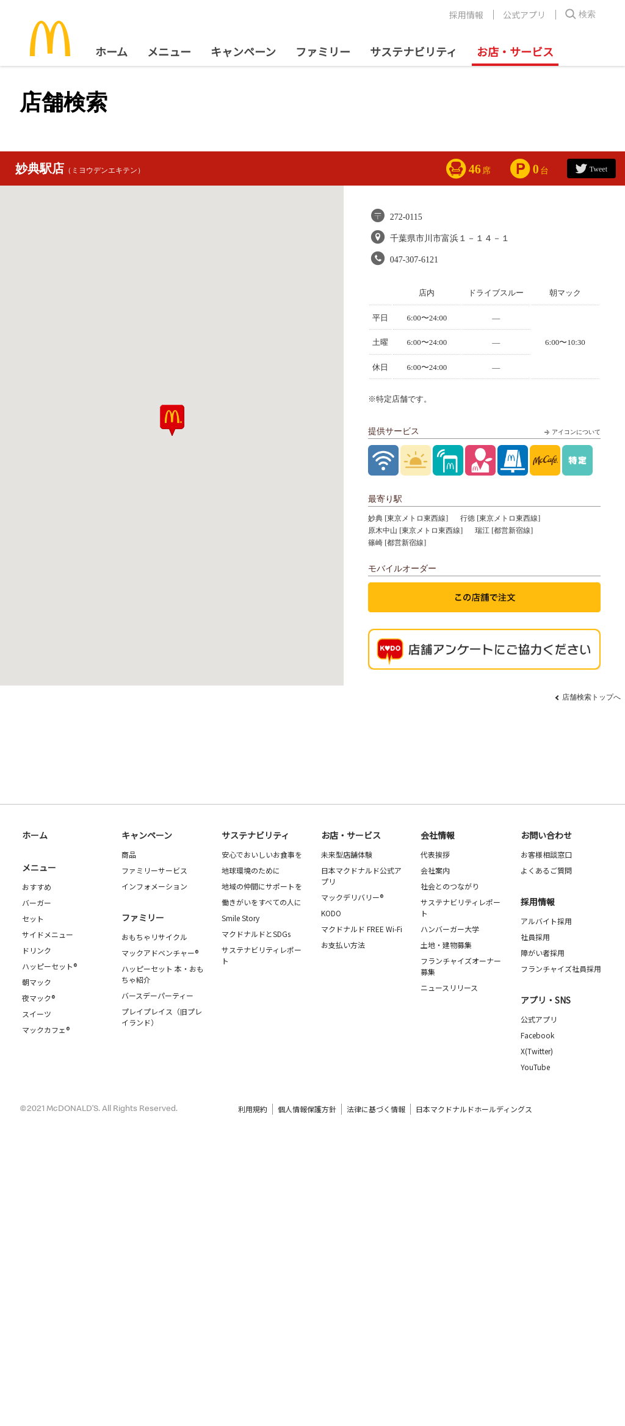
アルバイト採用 (546, 921)
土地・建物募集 (446, 944)
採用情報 (466, 15)
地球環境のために (251, 870)
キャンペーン (243, 51)
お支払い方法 (343, 944)
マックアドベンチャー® (159, 952)
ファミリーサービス (154, 870)
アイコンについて (571, 432)
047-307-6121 (414, 259)
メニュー (39, 867)
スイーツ (36, 1013)
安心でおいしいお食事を (262, 854)
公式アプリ (524, 15)
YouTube (535, 1067)
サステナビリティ (413, 51)
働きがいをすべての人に (262, 902)
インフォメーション (154, 886)
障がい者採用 (543, 952)
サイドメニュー (47, 934)
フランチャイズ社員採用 (561, 968)
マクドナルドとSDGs (256, 933)
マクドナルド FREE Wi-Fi (361, 929)
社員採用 (535, 937)
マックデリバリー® (352, 897)
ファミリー (322, 51)
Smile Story (240, 918)
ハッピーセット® (49, 966)
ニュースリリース (449, 987)
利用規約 (252, 1109)
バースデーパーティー (157, 995)
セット (33, 918)
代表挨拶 (435, 854)
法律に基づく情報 (376, 1109)
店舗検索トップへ (591, 697)
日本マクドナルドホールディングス (474, 1109)
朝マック (36, 982)
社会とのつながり (450, 886)
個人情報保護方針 (307, 1109)
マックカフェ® (46, 1029)
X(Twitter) (537, 1051)
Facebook (537, 1035)
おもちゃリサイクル (154, 937)
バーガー (36, 902)
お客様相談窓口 (546, 854)
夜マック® (38, 998)
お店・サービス (515, 51)
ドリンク (36, 950)
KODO (331, 913)
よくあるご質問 (546, 870)
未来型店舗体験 (346, 854)
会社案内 (435, 870)
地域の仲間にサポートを (262, 886)
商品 (128, 854)
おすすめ (36, 886)
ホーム (111, 51)
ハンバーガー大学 (450, 929)
